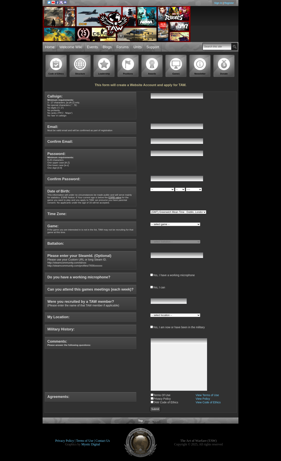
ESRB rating (115, 197)
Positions (128, 66)
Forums (123, 47)
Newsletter (200, 66)
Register (229, 3)
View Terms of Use (207, 395)
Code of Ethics (56, 66)
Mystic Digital (90, 444)
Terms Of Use (161, 395)
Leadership (104, 66)
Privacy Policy (162, 398)
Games (176, 66)
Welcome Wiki (70, 47)
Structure (80, 66)
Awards (152, 66)
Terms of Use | (86, 440)
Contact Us (103, 440)
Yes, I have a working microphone (174, 275)
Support (152, 47)
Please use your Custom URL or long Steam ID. (79, 260)
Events (92, 47)
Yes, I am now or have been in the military (179, 327)
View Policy (203, 398)
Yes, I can (159, 287)
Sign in (218, 3)
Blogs (107, 47)
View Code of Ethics (208, 402)
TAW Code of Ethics (165, 402)
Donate (224, 66)
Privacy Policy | (65, 440)
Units (138, 47)
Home (50, 47)
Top (140, 420)
